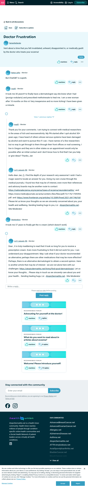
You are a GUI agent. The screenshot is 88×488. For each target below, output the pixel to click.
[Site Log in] (68, 2)
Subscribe (80, 3)
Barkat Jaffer (15, 73)
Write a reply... (13, 286)
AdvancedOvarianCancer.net (63, 426)
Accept (63, 483)
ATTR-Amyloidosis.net (60, 445)
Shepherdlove (16, 220)
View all (54, 460)
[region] (44, 476)
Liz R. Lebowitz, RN (20, 170)
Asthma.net (55, 437)
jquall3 (13, 89)
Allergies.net (55, 430)
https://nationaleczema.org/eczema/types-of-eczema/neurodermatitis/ (41, 190)
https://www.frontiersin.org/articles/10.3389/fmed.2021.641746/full (49, 197)
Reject (78, 483)
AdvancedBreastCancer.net (62, 422)
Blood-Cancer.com (58, 456)
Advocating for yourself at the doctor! (43, 313)
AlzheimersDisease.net (60, 433)
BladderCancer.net (58, 452)
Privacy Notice (48, 396)
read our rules (41, 290)
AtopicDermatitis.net (69, 205)
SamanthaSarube (15, 43)
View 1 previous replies (44, 117)
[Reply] (74, 62)
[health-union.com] (21, 418)
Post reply (44, 295)
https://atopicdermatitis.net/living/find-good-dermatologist (46, 268)
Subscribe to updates (24, 27)
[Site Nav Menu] (10, 2)
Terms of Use (9, 399)
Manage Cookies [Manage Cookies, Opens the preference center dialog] (7, 483)
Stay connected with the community (25, 384)
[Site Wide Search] (19, 2)
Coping (81, 57)
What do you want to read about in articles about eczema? (41, 338)
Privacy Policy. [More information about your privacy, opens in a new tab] (21, 479)
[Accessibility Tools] (57, 2)
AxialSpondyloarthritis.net (62, 448)
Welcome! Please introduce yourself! (42, 363)
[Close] (84, 468)
